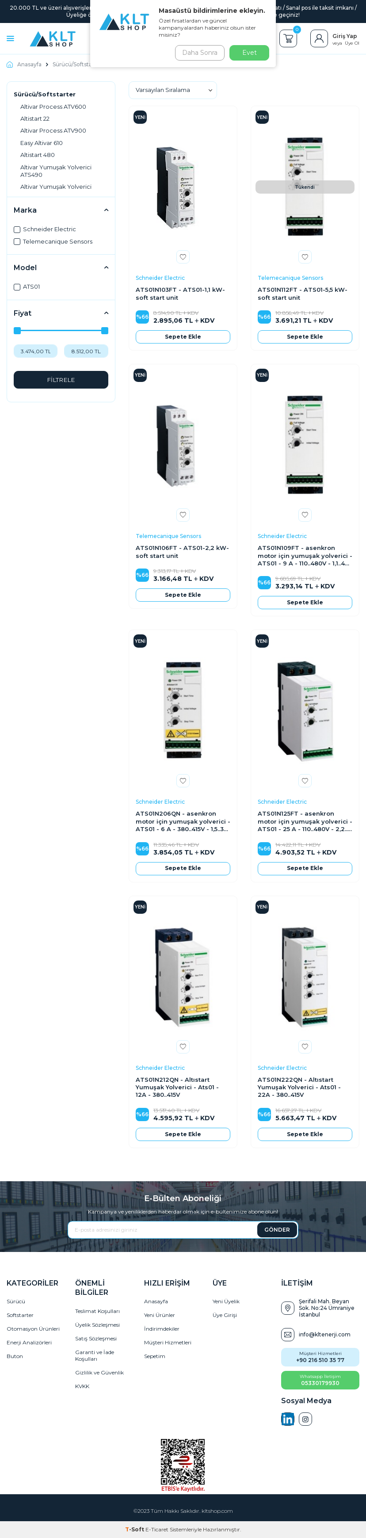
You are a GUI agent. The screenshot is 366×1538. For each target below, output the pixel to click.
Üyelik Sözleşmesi (97, 1324)
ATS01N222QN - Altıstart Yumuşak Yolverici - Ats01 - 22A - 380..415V (299, 1087)
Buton (15, 1356)
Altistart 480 (37, 154)
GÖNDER (277, 1229)
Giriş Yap (344, 36)
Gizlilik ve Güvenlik (99, 1372)
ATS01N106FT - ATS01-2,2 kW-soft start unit (182, 551)
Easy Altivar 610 (41, 142)
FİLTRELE (61, 380)
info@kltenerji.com (325, 1334)
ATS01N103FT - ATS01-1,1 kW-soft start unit (180, 293)
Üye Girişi (225, 1315)
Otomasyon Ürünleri (33, 1328)
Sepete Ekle (183, 336)
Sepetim (154, 1356)
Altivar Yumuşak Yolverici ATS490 (56, 171)
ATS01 (27, 286)
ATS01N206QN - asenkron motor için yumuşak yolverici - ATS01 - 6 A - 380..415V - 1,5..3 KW (183, 821)
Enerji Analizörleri (29, 1342)
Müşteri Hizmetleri (167, 1342)
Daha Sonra (198, 53)
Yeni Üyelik (226, 1301)
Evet (249, 53)
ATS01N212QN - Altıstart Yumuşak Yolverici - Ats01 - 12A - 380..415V (177, 1087)
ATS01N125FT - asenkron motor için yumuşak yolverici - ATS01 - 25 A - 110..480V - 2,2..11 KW (305, 821)
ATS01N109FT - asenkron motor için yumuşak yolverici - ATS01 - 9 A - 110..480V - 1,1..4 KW (305, 555)
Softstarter (20, 1315)
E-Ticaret (156, 1529)
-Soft (135, 1529)
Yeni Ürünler (159, 1315)
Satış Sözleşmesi (96, 1338)
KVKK (82, 1386)
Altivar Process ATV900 (53, 130)
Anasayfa (24, 64)
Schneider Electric (45, 229)
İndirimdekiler (161, 1328)
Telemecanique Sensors (53, 241)
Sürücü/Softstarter (77, 64)
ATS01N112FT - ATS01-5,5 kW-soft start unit (302, 293)
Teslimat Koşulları (97, 1311)
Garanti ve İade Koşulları (94, 1355)
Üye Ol (352, 43)
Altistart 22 (35, 118)
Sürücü (16, 1301)
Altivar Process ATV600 (53, 106)
